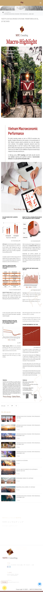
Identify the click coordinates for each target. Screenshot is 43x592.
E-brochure (4, 582)
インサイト (8, 12)
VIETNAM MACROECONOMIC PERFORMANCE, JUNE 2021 (19, 14)
